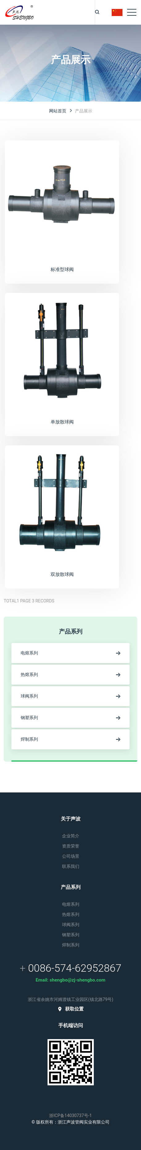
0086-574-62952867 (74, 968)
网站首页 (57, 110)
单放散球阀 (62, 422)
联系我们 (70, 866)
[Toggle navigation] (131, 12)
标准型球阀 (62, 269)
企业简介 (70, 835)
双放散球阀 (62, 574)
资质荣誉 (70, 846)
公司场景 (70, 856)
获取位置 (70, 1009)
